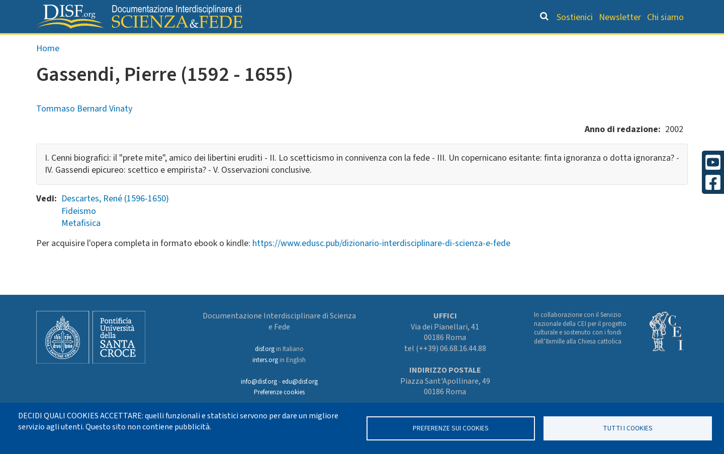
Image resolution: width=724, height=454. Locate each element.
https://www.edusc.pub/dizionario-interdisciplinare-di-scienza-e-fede (381, 264)
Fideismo (78, 232)
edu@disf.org (300, 381)
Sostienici (575, 17)
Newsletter (620, 17)
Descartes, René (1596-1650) (115, 219)
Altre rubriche (639, 43)
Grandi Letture (234, 43)
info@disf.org (259, 381)
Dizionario (467, 43)
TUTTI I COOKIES (628, 428)
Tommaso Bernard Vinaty (84, 130)
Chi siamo (665, 17)
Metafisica (81, 244)
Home (47, 69)
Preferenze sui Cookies (451, 428)
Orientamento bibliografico (357, 43)
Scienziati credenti (547, 43)
